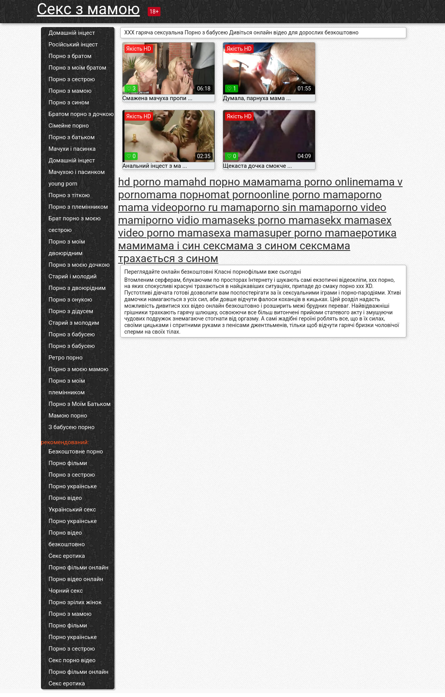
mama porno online (317, 182)
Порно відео (65, 497)
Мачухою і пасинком (77, 172)
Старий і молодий (73, 276)
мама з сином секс (274, 245)
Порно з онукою (70, 299)
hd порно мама (232, 182)
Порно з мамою (70, 90)
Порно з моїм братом (77, 67)
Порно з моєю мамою (79, 369)
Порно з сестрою (72, 79)
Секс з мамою (88, 9)
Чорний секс (66, 590)
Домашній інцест (72, 32)
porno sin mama (290, 207)
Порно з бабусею (72, 334)
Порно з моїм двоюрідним (67, 247)
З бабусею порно (72, 427)
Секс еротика (67, 555)
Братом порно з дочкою (81, 114)
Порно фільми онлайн (79, 567)
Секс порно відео (72, 660)
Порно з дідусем (71, 311)
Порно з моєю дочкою (79, 264)
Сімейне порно (69, 125)
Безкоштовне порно (76, 451)
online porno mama (306, 194)
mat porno (236, 194)
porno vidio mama (189, 220)
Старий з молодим (74, 322)
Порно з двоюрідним (77, 288)
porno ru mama (214, 207)
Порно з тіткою (69, 195)
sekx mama (347, 220)
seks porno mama (276, 220)
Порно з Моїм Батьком (80, 403)
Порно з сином (69, 102)
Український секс (72, 509)
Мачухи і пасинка (72, 148)
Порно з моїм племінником (67, 386)
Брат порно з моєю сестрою (75, 224)
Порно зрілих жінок (75, 602)
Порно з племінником (78, 206)
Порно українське (73, 486)
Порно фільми (68, 463)
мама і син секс (186, 245)
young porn (63, 183)
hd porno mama (156, 182)
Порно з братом (70, 56)
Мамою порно (68, 415)
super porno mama (310, 233)
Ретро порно (66, 357)
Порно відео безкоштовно (67, 538)
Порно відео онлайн (76, 579)
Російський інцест (73, 44)
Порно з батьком (72, 137)
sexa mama (236, 233)
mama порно (178, 194)
